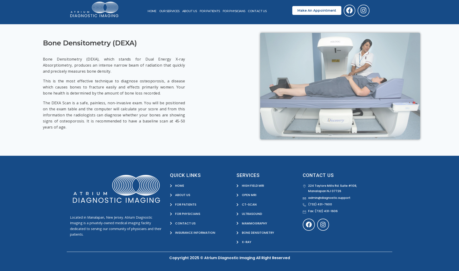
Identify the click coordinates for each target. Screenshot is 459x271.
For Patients (210, 11)
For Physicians (234, 11)
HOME (152, 11)
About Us (189, 11)
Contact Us (257, 11)
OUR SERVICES (169, 11)
